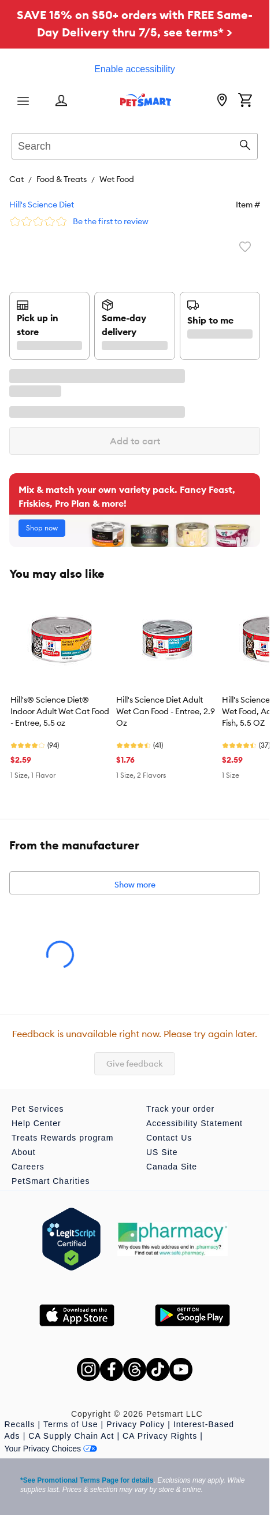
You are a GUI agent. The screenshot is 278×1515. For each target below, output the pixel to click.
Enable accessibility (134, 69)
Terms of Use (70, 1424)
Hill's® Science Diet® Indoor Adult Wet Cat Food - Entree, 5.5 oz (59, 711)
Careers (28, 1166)
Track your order (180, 1108)
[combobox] (135, 144)
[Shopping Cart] (245, 101)
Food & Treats (61, 179)
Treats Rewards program (62, 1137)
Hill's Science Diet (41, 204)
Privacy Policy (135, 1424)
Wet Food (116, 179)
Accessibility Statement (194, 1123)
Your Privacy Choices (51, 1448)
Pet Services (38, 1108)
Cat (16, 179)
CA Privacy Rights (160, 1435)
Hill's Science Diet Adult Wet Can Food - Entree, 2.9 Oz (165, 711)
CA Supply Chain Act (71, 1435)
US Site (161, 1152)
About (24, 1152)
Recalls (20, 1424)
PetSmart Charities (51, 1181)
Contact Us (169, 1137)
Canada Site (171, 1166)
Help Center (36, 1123)
